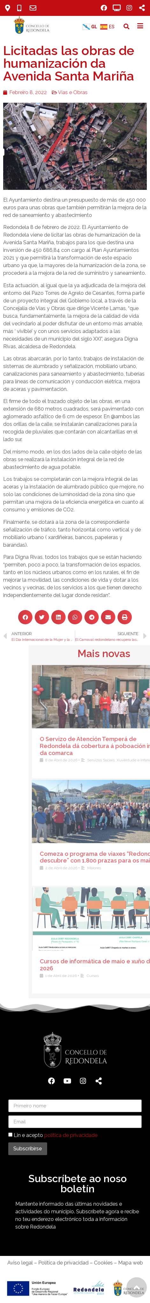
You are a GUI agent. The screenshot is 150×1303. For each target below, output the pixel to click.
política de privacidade (70, 1135)
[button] (126, 26)
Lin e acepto (55, 1135)
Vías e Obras (69, 92)
